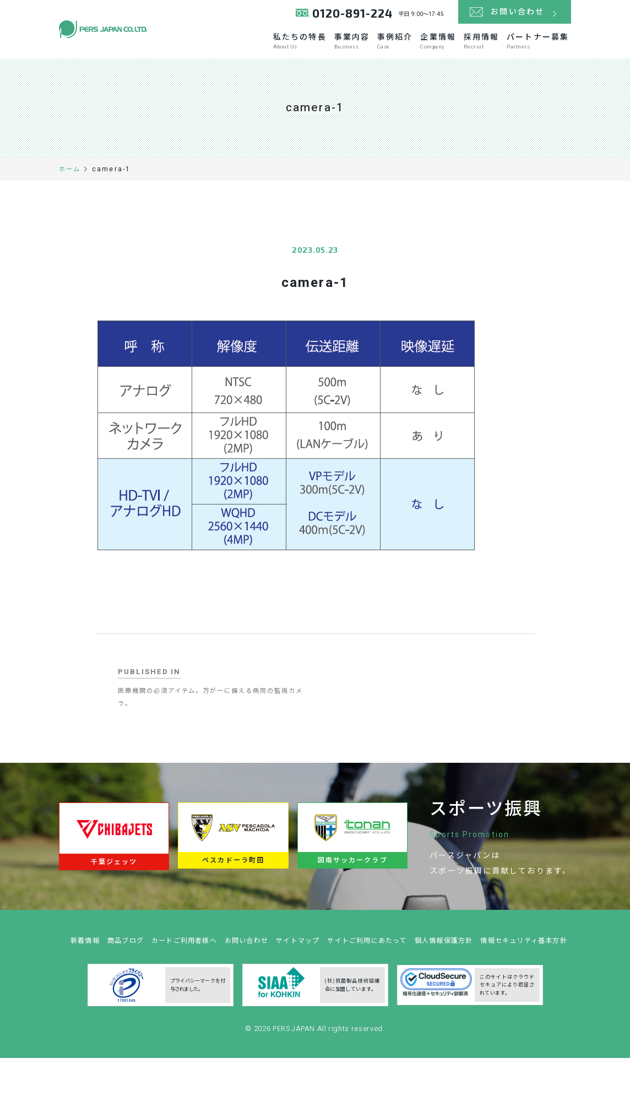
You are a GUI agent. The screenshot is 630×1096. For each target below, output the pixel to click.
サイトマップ (346, 963)
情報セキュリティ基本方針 (319, 982)
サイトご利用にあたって (421, 963)
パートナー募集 (540, 50)
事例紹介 (387, 50)
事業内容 (341, 50)
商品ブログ (162, 963)
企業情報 (434, 50)
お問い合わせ (292, 963)
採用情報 (480, 50)
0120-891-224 (349, 16)
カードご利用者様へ (224, 963)
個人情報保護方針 (502, 963)
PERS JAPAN (295, 1070)
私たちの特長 (286, 50)
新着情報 (118, 963)
